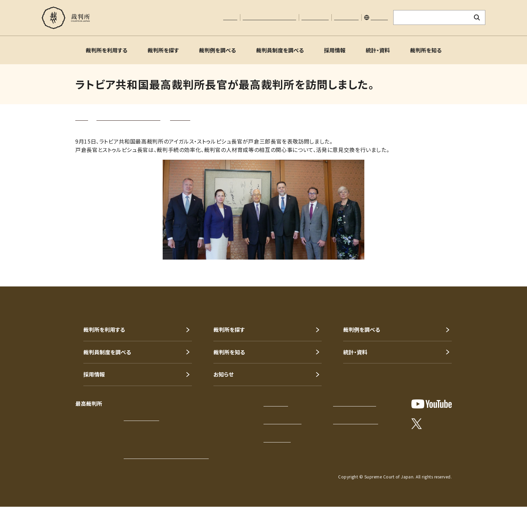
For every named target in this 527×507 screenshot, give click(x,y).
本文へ (230, 17)
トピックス (180, 118)
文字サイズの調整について (269, 17)
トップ (81, 118)
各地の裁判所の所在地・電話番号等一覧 (166, 456)
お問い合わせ (315, 17)
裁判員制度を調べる (280, 50)
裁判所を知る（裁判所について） (128, 118)
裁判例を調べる (217, 50)
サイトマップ (346, 17)
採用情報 (335, 50)
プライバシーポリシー (354, 403)
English (379, 17)
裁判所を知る (426, 50)
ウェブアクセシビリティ (355, 421)
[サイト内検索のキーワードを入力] (431, 17)
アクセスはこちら (141, 418)
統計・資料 (378, 50)
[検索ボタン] (477, 17)
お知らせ (223, 374)
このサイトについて (282, 421)
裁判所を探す (163, 50)
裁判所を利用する (106, 50)
